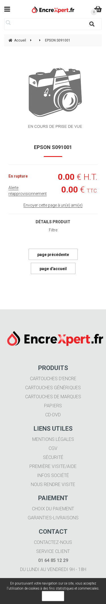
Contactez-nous (53, 542)
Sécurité (53, 457)
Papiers (53, 405)
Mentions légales (53, 439)
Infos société (53, 475)
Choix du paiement (53, 508)
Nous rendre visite (53, 484)
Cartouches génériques (53, 387)
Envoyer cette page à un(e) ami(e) (53, 205)
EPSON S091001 (53, 147)
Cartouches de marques (53, 396)
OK (53, 596)
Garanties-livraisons (53, 517)
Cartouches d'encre (53, 378)
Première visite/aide (53, 466)
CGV (53, 448)
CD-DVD (53, 414)
